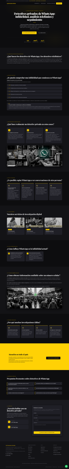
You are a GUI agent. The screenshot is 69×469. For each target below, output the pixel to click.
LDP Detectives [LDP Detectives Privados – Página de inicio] (11, 3)
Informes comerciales (56, 452)
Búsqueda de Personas (51, 3)
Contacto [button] (59, 3)
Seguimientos (37, 3)
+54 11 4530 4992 (9, 453)
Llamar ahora (42, 32)
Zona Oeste (30, 450)
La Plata (29, 456)
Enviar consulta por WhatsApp (47, 432)
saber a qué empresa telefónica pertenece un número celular (22, 286)
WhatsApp (8, 455)
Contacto (42, 452)
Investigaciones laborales (57, 454)
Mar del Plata (30, 447)
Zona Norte (30, 452)
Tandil (29, 454)
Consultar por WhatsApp (29, 32)
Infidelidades (43, 3)
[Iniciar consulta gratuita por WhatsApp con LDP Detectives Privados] (66, 466)
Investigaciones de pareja (57, 447)
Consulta (35, 422)
